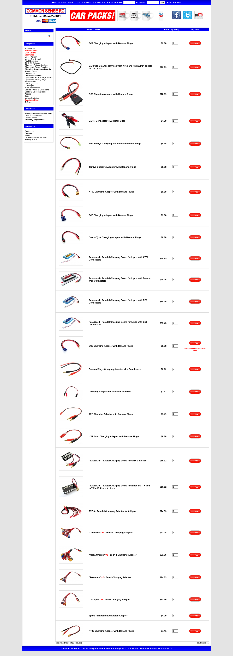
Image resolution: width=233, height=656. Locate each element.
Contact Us (29, 131)
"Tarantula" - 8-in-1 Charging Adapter (110, 577)
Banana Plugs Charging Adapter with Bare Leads (115, 369)
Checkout (100, 2)
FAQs (27, 135)
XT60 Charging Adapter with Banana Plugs (111, 191)
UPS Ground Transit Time (35, 137)
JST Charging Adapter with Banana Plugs (111, 414)
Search (28, 30)
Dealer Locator (173, 2)
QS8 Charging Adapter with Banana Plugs (111, 94)
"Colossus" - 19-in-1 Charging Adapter (111, 532)
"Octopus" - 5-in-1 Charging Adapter (109, 599)
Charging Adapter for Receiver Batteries (110, 391)
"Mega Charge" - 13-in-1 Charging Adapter (112, 555)
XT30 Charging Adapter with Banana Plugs (111, 631)
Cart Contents (84, 2)
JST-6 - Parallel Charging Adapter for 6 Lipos (112, 511)
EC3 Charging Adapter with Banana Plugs (111, 346)
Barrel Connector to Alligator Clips (107, 121)
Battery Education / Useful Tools (38, 114)
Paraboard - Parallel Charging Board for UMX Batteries (118, 460)
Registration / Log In (62, 2)
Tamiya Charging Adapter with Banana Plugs (112, 167)
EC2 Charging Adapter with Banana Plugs (111, 43)
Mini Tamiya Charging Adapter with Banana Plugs (115, 143)
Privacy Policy (31, 139)
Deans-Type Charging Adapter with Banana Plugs (115, 237)
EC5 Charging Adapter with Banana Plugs (111, 215)
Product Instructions (33, 116)
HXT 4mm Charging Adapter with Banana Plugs (114, 436)
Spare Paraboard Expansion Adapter (108, 615)
